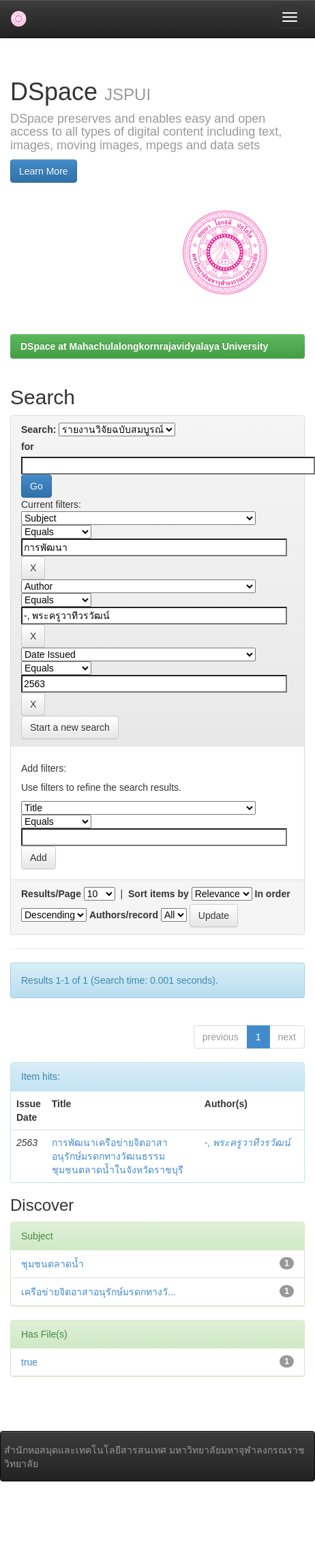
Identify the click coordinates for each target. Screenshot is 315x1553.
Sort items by (158, 893)
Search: (38, 429)
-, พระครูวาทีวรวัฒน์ (247, 1142)
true (29, 1362)
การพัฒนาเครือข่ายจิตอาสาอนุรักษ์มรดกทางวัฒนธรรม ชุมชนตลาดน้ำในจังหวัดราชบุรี (117, 1156)
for (27, 446)
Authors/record (123, 914)
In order (272, 893)
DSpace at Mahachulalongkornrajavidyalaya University (144, 346)
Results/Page (51, 893)
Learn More (43, 171)
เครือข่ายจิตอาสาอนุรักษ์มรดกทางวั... (98, 1291)
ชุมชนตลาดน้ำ (52, 1263)
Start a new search (70, 727)
